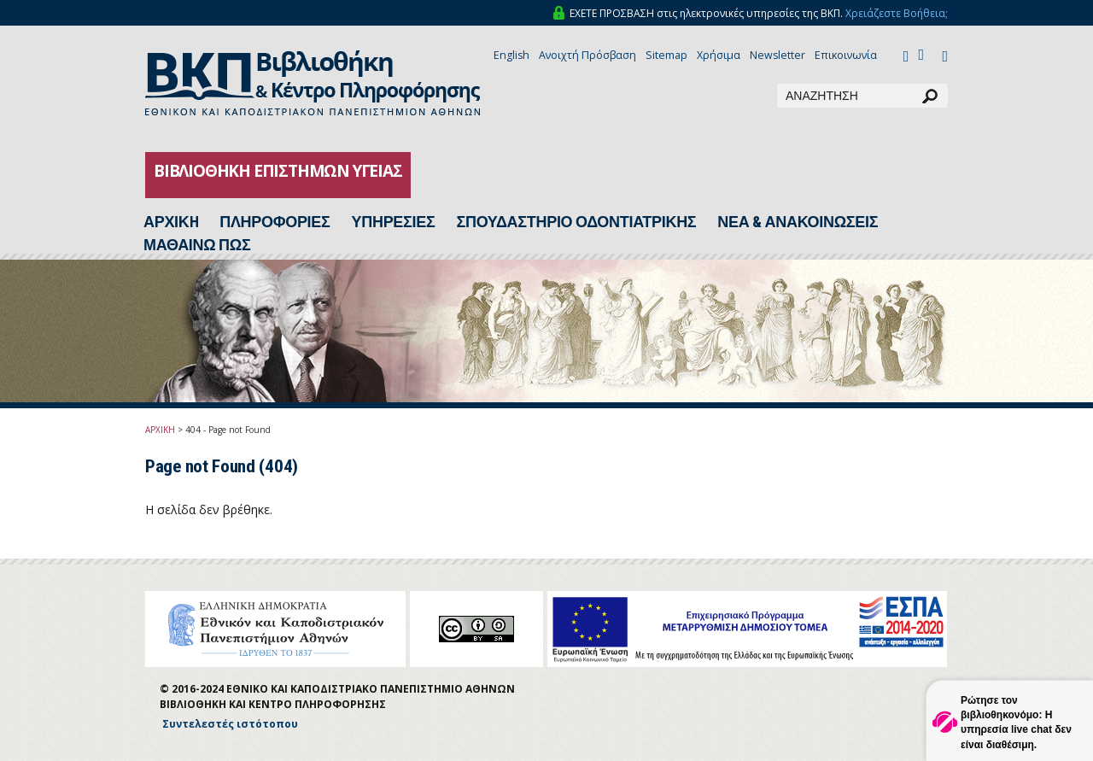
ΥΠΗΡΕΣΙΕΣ (393, 222)
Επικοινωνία (846, 55)
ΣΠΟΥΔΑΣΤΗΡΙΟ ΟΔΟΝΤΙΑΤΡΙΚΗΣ (576, 222)
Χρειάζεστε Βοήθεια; (896, 13)
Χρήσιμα (718, 55)
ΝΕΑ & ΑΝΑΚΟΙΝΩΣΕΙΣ (797, 222)
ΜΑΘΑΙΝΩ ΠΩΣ (196, 245)
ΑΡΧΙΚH (170, 222)
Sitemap (666, 55)
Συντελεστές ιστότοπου (230, 724)
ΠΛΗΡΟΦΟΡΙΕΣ (274, 222)
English (511, 55)
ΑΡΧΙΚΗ (160, 430)
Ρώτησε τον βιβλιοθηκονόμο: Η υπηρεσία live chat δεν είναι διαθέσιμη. (1016, 722)
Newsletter (777, 55)
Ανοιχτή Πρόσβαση (587, 55)
